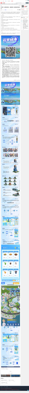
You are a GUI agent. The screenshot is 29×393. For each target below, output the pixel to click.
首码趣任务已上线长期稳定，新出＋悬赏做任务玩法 (25, 21)
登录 (26, 0)
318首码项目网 (6, 390)
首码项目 (5, 0)
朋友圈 (3, 0)
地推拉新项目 (8, 0)
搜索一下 (27, 2)
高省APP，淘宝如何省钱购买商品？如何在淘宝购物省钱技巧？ (25, 26)
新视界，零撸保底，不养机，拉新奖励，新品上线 (25, 27)
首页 (0, 0)
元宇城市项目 (11, 373)
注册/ (25, 0)
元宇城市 (9, 373)
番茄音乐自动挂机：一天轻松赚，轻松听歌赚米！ (25, 24)
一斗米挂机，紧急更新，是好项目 (25, 28)
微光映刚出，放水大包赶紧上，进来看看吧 (25, 23)
